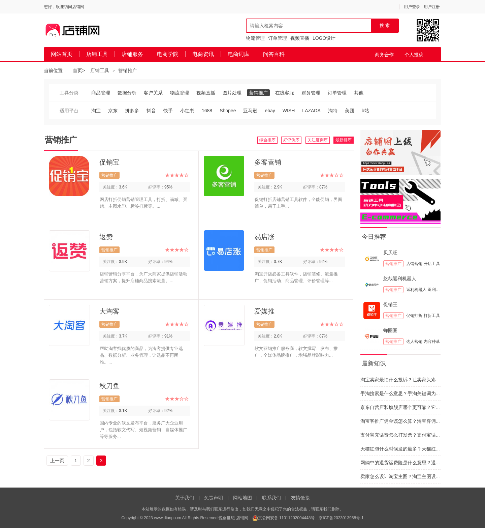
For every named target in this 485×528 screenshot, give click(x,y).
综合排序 (267, 140)
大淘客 (109, 311)
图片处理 (232, 92)
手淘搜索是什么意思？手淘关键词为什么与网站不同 (414, 393)
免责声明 (213, 497)
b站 (365, 110)
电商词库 (238, 54)
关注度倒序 (318, 140)
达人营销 (414, 341)
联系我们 (271, 497)
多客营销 (267, 162)
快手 (168, 110)
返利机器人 (416, 289)
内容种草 (432, 341)
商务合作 (384, 54)
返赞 (106, 236)
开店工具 (432, 263)
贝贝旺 (390, 252)
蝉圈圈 (390, 330)
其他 (358, 92)
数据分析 (127, 92)
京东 (113, 110)
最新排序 (343, 140)
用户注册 (432, 6)
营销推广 (127, 70)
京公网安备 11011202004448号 (283, 518)
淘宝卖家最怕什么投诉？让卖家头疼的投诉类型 (409, 379)
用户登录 (412, 6)
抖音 (151, 110)
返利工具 (436, 289)
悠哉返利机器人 (399, 278)
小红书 (187, 110)
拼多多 (132, 110)
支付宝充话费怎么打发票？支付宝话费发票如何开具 (414, 435)
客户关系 (153, 92)
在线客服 (284, 92)
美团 (349, 110)
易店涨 (264, 236)
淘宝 (96, 110)
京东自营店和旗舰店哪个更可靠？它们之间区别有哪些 (417, 407)
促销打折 (414, 315)
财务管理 (310, 92)
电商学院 (168, 54)
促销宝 (109, 162)
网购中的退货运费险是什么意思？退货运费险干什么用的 (419, 462)
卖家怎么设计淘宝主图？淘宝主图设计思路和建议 (412, 476)
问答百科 (274, 54)
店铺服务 (132, 54)
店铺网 (242, 518)
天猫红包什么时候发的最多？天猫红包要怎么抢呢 (412, 448)
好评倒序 (291, 140)
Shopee (228, 110)
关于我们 (184, 497)
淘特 (332, 110)
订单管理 (277, 38)
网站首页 (61, 54)
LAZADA (311, 110)
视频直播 (299, 38)
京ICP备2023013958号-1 (341, 518)
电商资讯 (203, 54)
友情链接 (300, 497)
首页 (77, 70)
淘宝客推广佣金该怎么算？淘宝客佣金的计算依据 (412, 421)
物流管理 (255, 38)
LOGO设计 (324, 38)
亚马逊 (250, 110)
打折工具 (432, 315)
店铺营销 (414, 263)
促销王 (390, 304)
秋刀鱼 (109, 385)
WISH (289, 110)
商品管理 (100, 92)
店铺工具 (97, 54)
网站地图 (242, 497)
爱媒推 (264, 311)
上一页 (57, 460)
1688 (207, 110)
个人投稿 (414, 54)
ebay (270, 110)
